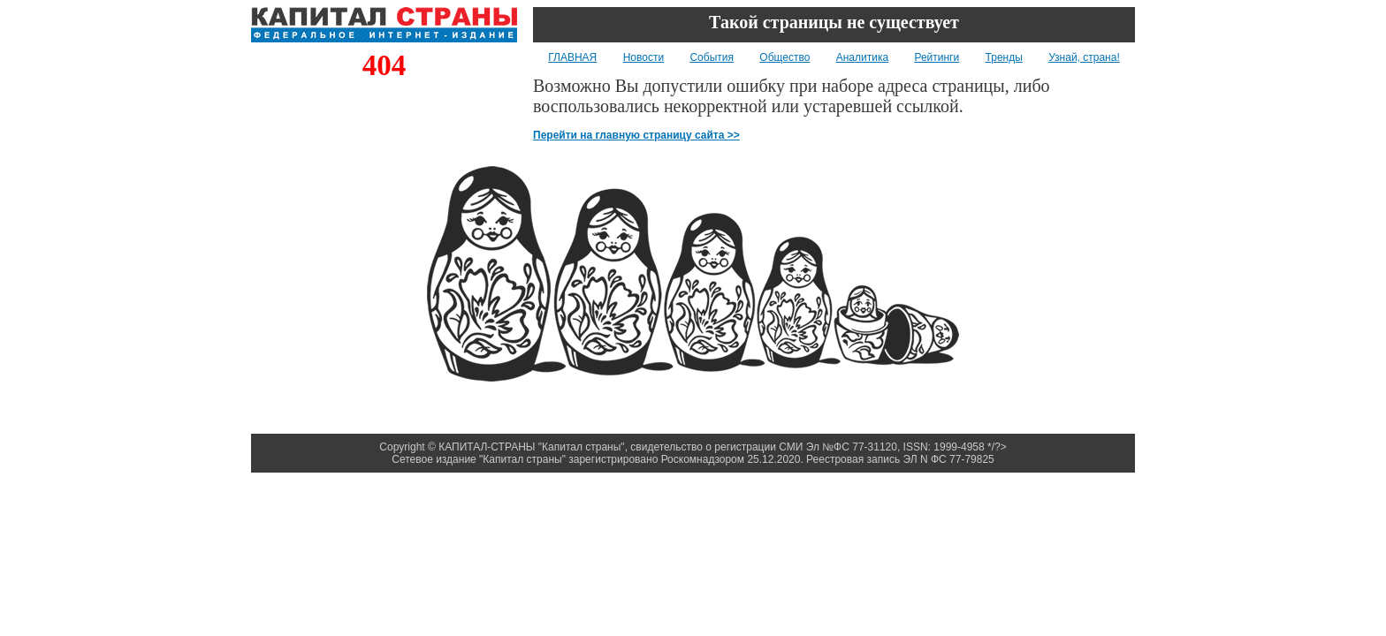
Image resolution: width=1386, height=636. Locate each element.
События (711, 57)
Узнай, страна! (1084, 57)
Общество (784, 57)
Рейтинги (936, 57)
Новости (643, 57)
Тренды (1004, 57)
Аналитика (862, 57)
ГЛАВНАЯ (572, 57)
